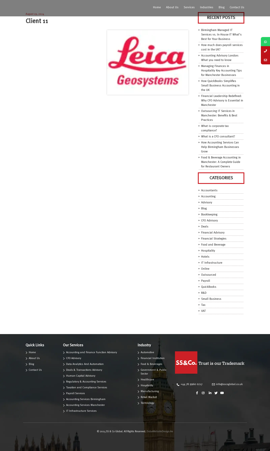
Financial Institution (153, 358)
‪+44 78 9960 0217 (191, 384)
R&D (203, 293)
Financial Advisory (213, 232)
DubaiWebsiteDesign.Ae (160, 431)
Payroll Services (75, 393)
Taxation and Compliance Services (86, 387)
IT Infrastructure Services (81, 411)
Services (189, 7)
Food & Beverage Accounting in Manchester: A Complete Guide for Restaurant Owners (221, 162)
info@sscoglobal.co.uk (229, 384)
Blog (222, 7)
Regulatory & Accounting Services (86, 381)
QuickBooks (208, 287)
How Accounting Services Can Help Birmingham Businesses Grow (220, 147)
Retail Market (149, 397)
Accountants (209, 190)
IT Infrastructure (211, 262)
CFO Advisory (209, 220)
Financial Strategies (213, 238)
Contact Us (237, 7)
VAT (203, 311)
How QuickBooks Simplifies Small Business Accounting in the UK (220, 86)
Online (205, 268)
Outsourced (208, 274)
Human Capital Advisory (80, 376)
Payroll (205, 280)
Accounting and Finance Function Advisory (91, 352)
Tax (203, 305)
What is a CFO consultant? (218, 136)
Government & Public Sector (154, 372)
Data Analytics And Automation (85, 364)
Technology (147, 403)
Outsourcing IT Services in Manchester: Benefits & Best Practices (219, 116)
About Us (172, 7)
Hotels (205, 256)
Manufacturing (150, 391)
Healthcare (147, 379)
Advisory (206, 202)
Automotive (147, 352)
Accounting (208, 196)
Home (157, 7)
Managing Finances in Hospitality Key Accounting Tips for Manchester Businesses (221, 71)
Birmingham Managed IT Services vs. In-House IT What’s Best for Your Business (221, 35)
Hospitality (208, 250)
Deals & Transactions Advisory (84, 370)
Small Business (211, 299)
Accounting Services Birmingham (86, 399)
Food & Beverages (151, 364)
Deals (204, 226)
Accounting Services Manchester (85, 405)
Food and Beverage (213, 244)
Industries (206, 7)
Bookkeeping (209, 214)
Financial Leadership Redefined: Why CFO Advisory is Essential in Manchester (222, 101)
